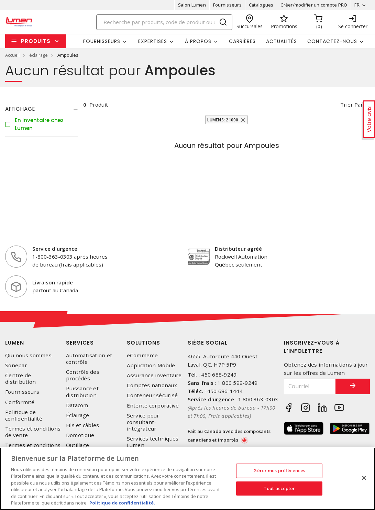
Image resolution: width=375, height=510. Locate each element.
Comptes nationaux (152, 385)
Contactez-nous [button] (332, 41)
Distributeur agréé (238, 248)
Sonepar (16, 365)
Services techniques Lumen (153, 441)
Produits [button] (36, 41)
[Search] (164, 22)
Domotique (80, 435)
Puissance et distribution (82, 391)
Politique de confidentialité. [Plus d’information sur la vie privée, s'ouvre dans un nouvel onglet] (121, 503)
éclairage (38, 55)
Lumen (14, 342)
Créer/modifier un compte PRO (313, 5)
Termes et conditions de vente (32, 431)
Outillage (77, 445)
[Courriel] (310, 386)
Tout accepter (279, 488)
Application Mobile (151, 365)
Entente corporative (153, 405)
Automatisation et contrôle (89, 358)
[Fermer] (364, 477)
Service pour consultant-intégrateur (143, 422)
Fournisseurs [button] (101, 41)
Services (80, 342)
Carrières (242, 41)
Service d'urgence (54, 248)
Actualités (281, 41)
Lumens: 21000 (222, 120)
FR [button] (357, 5)
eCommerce (142, 355)
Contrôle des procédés (82, 375)
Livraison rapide (52, 282)
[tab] (41, 109)
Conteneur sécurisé (152, 395)
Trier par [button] (351, 104)
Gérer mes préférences (279, 470)
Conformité (20, 402)
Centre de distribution (20, 378)
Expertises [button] (152, 41)
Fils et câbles (82, 425)
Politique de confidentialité (23, 415)
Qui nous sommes (28, 355)
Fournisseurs (227, 5)
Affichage (20, 108)
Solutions (143, 342)
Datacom (77, 405)
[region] (187, 478)
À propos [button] (198, 41)
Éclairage (77, 415)
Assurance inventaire (154, 375)
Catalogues (261, 5)
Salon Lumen (192, 5)
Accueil (12, 55)
